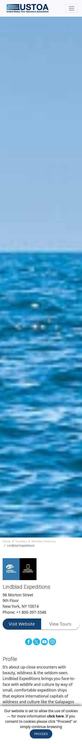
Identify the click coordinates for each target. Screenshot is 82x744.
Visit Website (22, 624)
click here (55, 716)
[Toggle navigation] (71, 8)
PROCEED (41, 734)
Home (6, 541)
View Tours (60, 624)
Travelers (21, 541)
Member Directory (43, 541)
